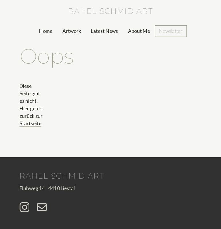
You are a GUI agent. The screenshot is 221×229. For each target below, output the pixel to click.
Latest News (104, 31)
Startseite (30, 123)
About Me (139, 31)
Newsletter (171, 31)
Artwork (71, 31)
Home (45, 31)
